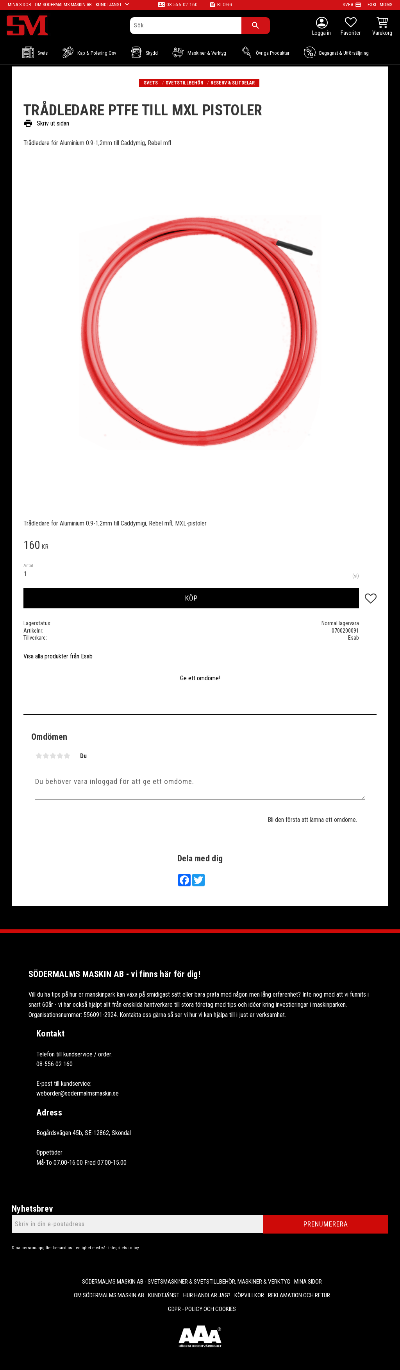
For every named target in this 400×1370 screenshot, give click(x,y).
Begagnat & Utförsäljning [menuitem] (344, 53)
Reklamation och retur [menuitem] (299, 1295)
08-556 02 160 (181, 4)
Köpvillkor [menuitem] (249, 1295)
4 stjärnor (59, 755)
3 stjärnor (52, 755)
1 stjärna (38, 755)
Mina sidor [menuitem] (308, 1281)
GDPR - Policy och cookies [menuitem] (202, 1309)
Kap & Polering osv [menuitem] (96, 53)
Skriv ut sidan (46, 123)
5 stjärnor (66, 755)
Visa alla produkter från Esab (58, 656)
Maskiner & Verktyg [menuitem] (207, 53)
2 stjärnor (45, 755)
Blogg (224, 4)
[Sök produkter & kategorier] (185, 25)
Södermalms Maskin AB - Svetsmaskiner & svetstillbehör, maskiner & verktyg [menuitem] (186, 1281)
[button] (351, 27)
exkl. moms (380, 4)
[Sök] (255, 25)
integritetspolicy (123, 1247)
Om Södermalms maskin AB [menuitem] (109, 1295)
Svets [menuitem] (43, 53)
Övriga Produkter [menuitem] (272, 53)
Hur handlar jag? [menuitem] (206, 1295)
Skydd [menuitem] (152, 53)
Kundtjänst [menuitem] (163, 1295)
